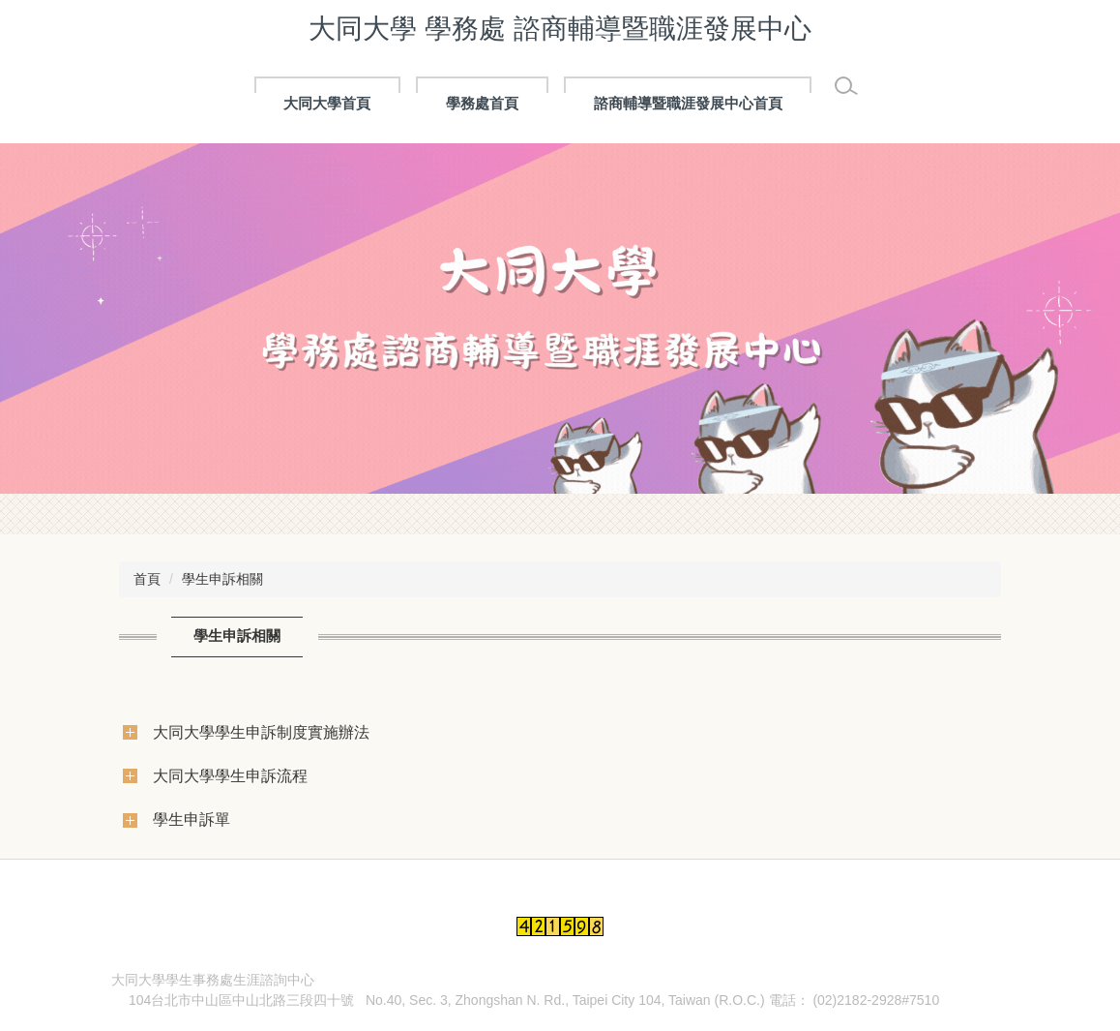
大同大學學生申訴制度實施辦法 (261, 732)
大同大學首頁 (326, 103)
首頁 (147, 579)
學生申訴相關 (222, 579)
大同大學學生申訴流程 (230, 775)
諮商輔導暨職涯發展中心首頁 (688, 103)
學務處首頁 (482, 103)
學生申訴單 (191, 819)
